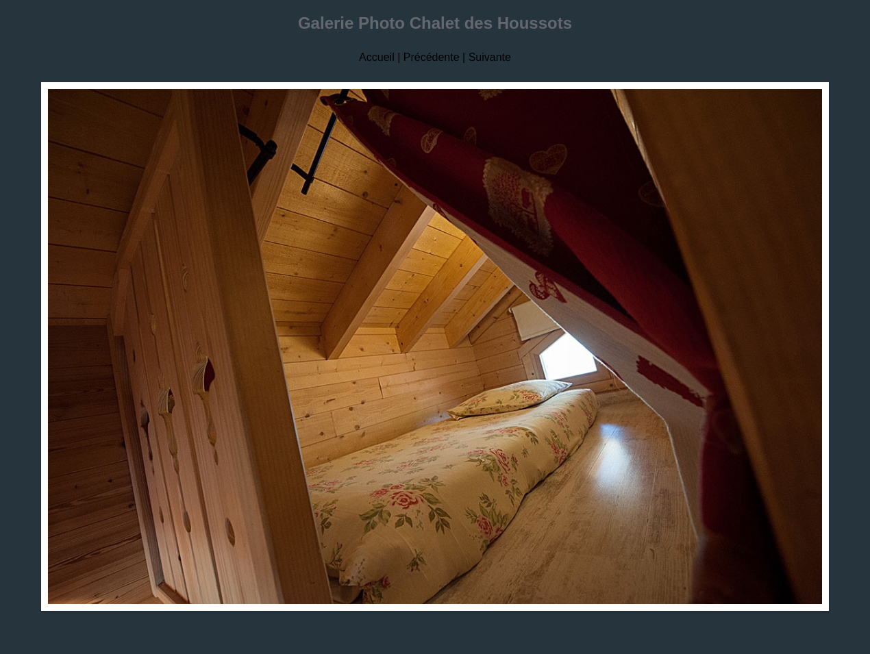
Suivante (490, 57)
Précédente (431, 57)
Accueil (377, 57)
